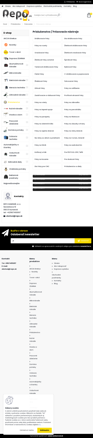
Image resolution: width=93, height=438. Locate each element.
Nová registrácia (85, 2)
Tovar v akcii (12, 52)
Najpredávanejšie (11, 183)
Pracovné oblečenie (11, 122)
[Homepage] (2, 6)
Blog (75, 6)
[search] (58, 16)
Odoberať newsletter (25, 234)
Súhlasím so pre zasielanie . (63, 246)
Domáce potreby (14, 130)
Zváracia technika (10, 137)
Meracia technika (14, 87)
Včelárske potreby (15, 169)
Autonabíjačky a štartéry (11, 146)
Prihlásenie (70, 2)
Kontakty (67, 6)
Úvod (5, 24)
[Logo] (17, 15)
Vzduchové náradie (11, 154)
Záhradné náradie (14, 95)
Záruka (8, 6)
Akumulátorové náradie (13, 65)
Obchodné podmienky (52, 6)
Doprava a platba (34, 6)
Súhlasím (44, 430)
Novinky (10, 44)
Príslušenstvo (16, 24)
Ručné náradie (13, 108)
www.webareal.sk (55, 436)
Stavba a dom (13, 115)
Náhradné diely (13, 162)
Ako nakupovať (18, 6)
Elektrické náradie (14, 80)
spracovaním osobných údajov (56, 246)
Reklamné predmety (11, 176)
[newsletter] (83, 240)
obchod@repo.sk (14, 216)
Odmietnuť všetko (27, 430)
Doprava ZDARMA (14, 58)
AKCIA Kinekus (10, 38)
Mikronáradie (12, 73)
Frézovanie (28, 24)
